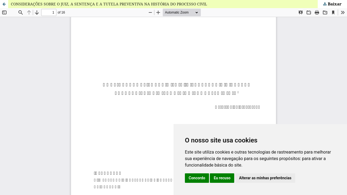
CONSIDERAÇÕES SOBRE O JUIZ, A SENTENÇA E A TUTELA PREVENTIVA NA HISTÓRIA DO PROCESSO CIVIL (109, 3)
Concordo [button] (197, 178)
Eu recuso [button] (222, 178)
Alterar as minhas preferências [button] (265, 178)
